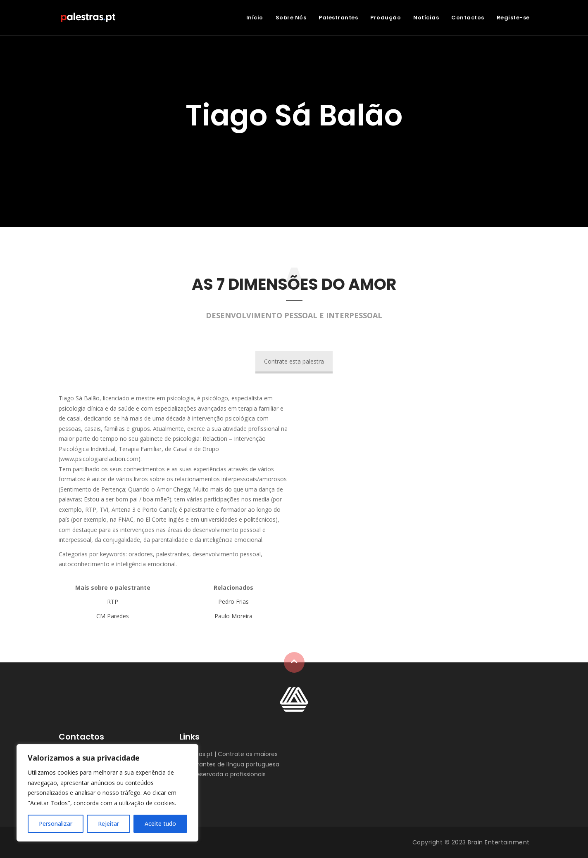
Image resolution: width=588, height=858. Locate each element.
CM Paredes (112, 616)
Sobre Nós (291, 17)
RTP (112, 601)
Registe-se (513, 17)
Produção (385, 17)
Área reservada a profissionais (222, 774)
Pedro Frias (233, 601)
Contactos (467, 17)
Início (254, 17)
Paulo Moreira (233, 616)
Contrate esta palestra (294, 361)
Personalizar (55, 823)
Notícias (426, 17)
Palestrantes (338, 17)
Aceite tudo (160, 823)
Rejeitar (108, 823)
